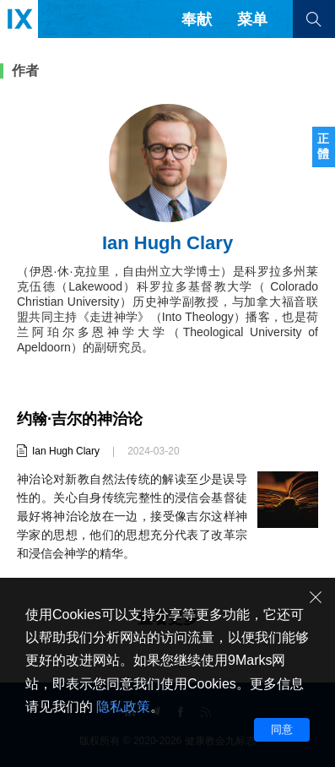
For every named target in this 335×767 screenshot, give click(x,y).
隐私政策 (123, 706)
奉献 (196, 19)
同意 (282, 729)
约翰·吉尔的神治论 (80, 419)
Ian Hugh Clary (66, 451)
